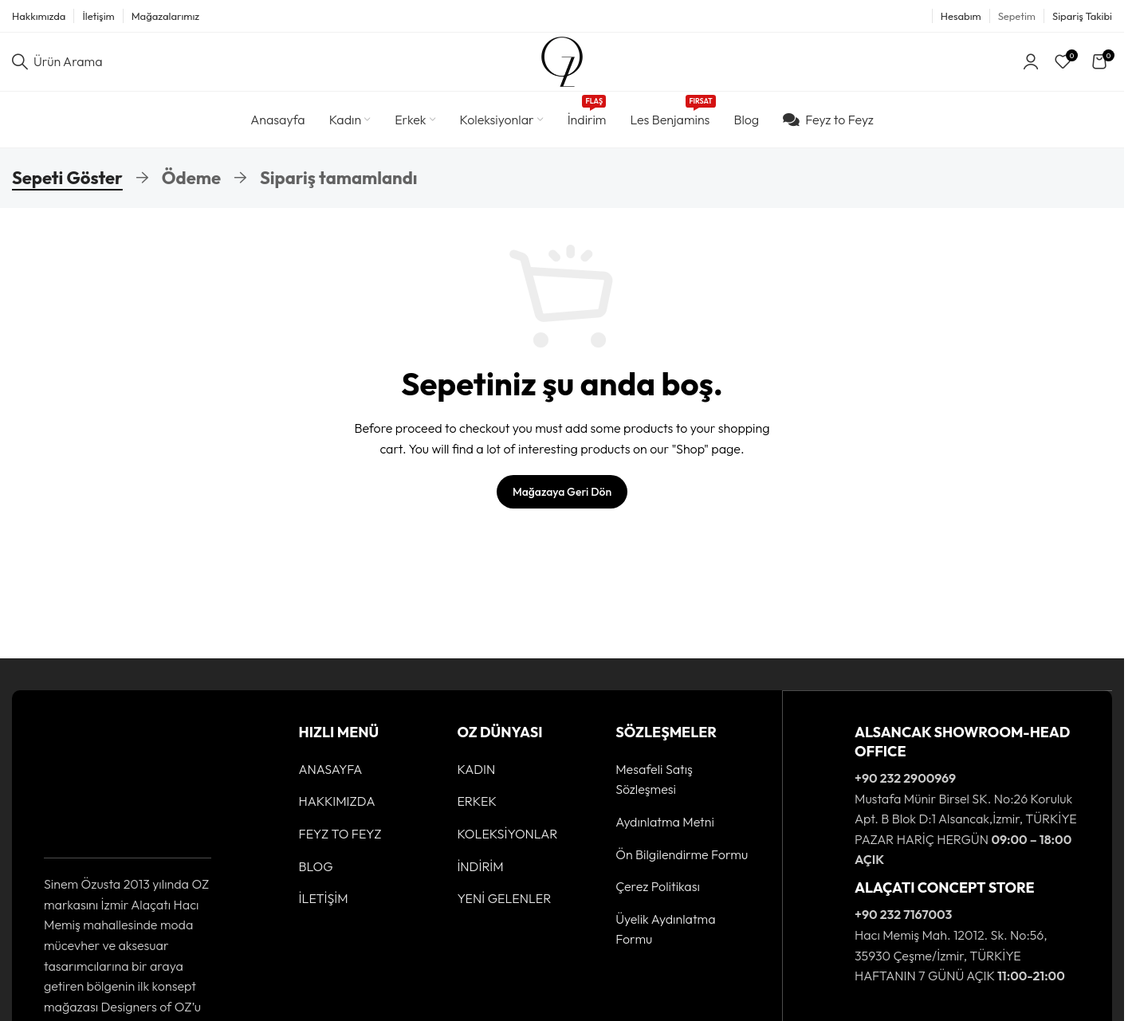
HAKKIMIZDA (337, 815)
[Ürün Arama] (57, 68)
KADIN (476, 783)
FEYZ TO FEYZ (340, 847)
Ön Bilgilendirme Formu (681, 868)
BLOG (316, 880)
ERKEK (477, 815)
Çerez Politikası (657, 900)
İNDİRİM (480, 880)
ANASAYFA (331, 783)
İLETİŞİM (323, 912)
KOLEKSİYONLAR (507, 847)
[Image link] (93, 794)
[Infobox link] (947, 810)
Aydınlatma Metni (664, 835)
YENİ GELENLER (504, 912)
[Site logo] (562, 67)
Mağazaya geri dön (562, 505)
